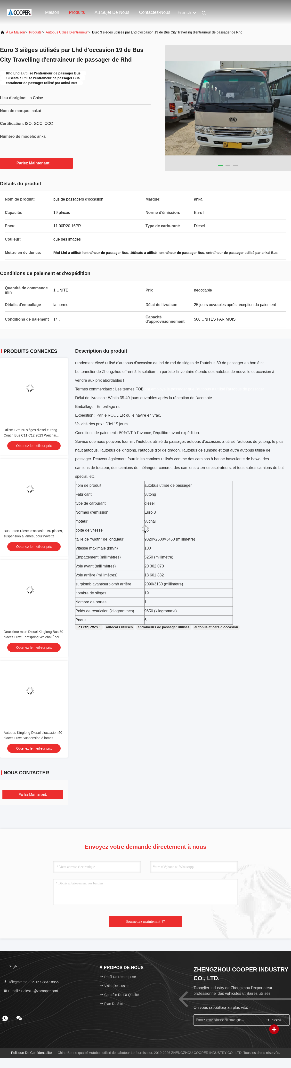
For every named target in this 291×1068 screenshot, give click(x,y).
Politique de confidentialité (31, 1053)
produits (35, 32)
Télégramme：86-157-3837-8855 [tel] (31, 982)
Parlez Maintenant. (36, 163)
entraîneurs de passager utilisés (164, 627)
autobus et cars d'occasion (216, 627)
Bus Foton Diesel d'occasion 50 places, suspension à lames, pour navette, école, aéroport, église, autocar (33, 536)
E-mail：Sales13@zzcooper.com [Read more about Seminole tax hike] (30, 991)
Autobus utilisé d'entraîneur (67, 32)
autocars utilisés (119, 627)
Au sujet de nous (112, 12)
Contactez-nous (154, 12)
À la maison (15, 32)
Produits (77, 12)
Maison (52, 12)
